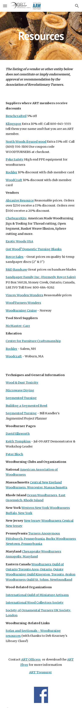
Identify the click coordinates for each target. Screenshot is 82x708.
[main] (41, 36)
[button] (5, 6)
